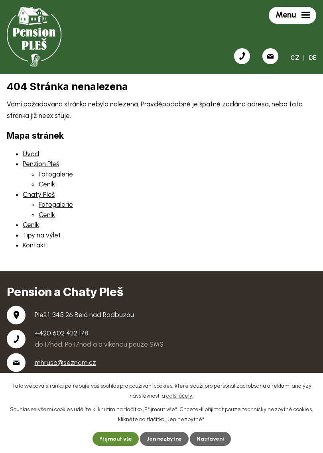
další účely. (179, 395)
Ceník (47, 184)
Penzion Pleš (41, 164)
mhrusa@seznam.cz (65, 363)
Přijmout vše (115, 438)
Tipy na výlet (42, 235)
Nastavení (210, 438)
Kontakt (34, 245)
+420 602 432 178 (61, 333)
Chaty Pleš (39, 194)
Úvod (31, 154)
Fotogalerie (56, 174)
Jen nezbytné (164, 438)
